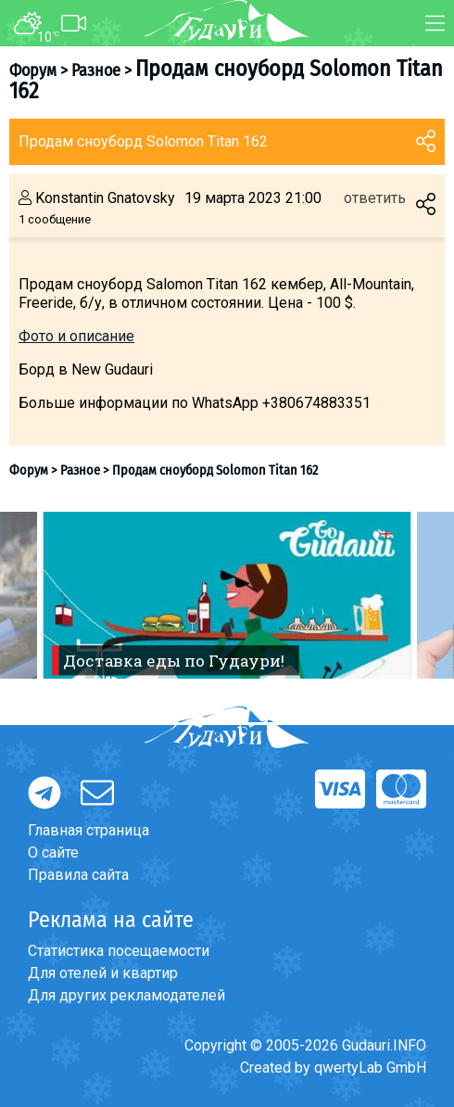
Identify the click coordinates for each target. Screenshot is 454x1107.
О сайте (53, 852)
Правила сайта (78, 875)
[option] (227, 595)
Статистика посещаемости (118, 951)
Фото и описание (76, 336)
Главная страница (88, 830)
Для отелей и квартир (103, 973)
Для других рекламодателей (126, 995)
